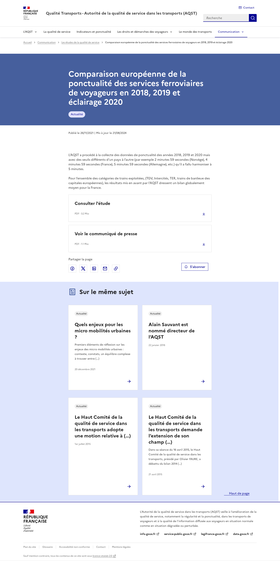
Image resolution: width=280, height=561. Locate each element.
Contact (248, 8)
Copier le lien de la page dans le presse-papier (116, 268)
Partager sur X (83, 268)
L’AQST (28, 32)
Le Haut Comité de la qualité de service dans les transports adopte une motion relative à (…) (103, 426)
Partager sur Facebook (72, 268)
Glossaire (47, 547)
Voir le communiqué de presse (106, 234)
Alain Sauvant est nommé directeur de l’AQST (172, 331)
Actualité (77, 114)
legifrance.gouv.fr (213, 534)
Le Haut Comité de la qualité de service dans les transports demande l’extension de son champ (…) (175, 430)
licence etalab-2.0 (102, 556)
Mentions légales (121, 547)
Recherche (253, 18)
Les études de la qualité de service (80, 42)
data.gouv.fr (241, 534)
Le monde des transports (195, 32)
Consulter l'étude (92, 203)
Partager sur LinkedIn (94, 268)
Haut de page (238, 493)
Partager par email (105, 268)
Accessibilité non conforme (74, 547)
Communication (229, 32)
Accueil (27, 42)
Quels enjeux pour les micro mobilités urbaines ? (103, 331)
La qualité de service (57, 32)
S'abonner (195, 266)
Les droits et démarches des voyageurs (142, 32)
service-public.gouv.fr (178, 534)
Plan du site (29, 547)
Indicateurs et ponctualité (94, 32)
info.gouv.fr (148, 534)
